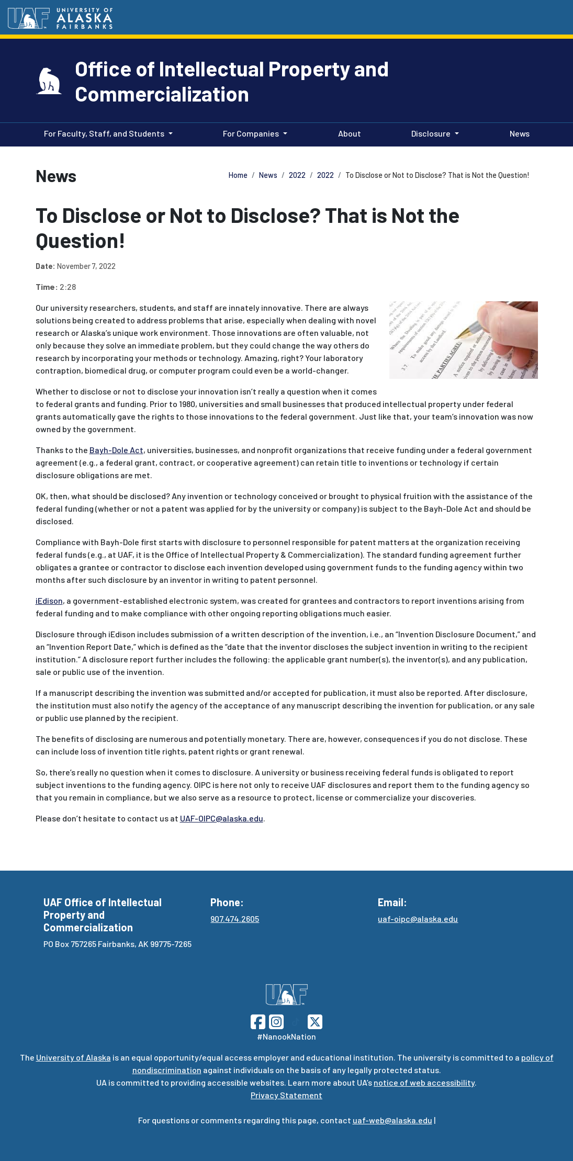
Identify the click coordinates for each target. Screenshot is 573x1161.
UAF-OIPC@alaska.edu (221, 818)
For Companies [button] (251, 133)
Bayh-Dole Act (116, 450)
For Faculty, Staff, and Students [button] (104, 133)
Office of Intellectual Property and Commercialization (232, 80)
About (347, 132)
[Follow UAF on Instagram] (275, 1020)
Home (238, 175)
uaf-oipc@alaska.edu (418, 918)
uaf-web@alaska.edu (392, 1120)
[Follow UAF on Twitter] (315, 1020)
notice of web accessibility (424, 1082)
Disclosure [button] (431, 133)
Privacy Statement (286, 1095)
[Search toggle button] (554, 17)
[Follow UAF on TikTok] (295, 1020)
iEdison (49, 600)
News (517, 132)
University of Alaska (73, 1057)
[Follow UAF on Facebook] (258, 1020)
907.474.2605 (234, 918)
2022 (297, 175)
